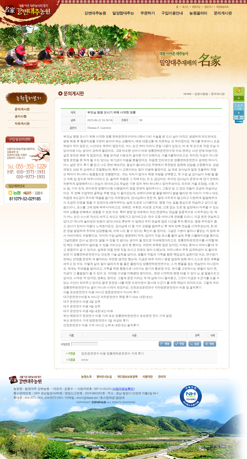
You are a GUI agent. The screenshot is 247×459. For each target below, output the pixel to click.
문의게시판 (223, 13)
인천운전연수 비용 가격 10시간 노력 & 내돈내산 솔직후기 (101, 325)
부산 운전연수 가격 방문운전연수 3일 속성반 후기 (96, 320)
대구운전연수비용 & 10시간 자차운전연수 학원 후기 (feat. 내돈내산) (107, 297)
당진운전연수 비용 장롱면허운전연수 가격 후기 (112, 353)
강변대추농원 (95, 13)
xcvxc (85, 359)
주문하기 (147, 13)
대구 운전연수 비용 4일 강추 (81, 301)
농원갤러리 (198, 13)
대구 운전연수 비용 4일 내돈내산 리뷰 (88, 311)
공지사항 (21, 116)
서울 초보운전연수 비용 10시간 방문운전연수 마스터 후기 (101, 292)
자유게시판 (22, 123)
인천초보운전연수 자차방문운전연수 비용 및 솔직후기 (166, 287)
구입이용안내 (172, 13)
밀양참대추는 (123, 13)
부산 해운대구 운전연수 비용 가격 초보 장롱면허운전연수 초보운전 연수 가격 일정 (117, 316)
